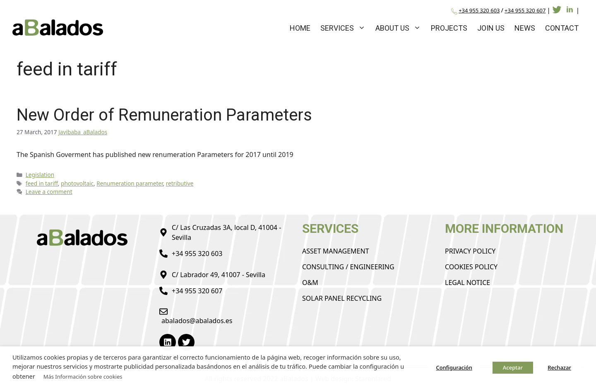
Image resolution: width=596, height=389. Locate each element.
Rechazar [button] (559, 367)
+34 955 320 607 (525, 10)
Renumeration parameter (129, 183)
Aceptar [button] (513, 367)
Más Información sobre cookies (83, 376)
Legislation (40, 175)
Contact (562, 28)
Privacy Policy (470, 251)
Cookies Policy (471, 266)
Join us (491, 28)
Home (300, 28)
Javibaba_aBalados (82, 132)
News (524, 28)
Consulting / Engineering (348, 266)
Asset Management (335, 251)
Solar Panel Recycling (342, 298)
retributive (180, 183)
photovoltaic (77, 183)
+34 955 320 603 (479, 10)
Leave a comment (49, 192)
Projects (449, 28)
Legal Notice (467, 282)
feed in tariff (42, 183)
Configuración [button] (454, 367)
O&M (310, 282)
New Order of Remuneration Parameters (164, 115)
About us (400, 27)
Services (345, 27)
